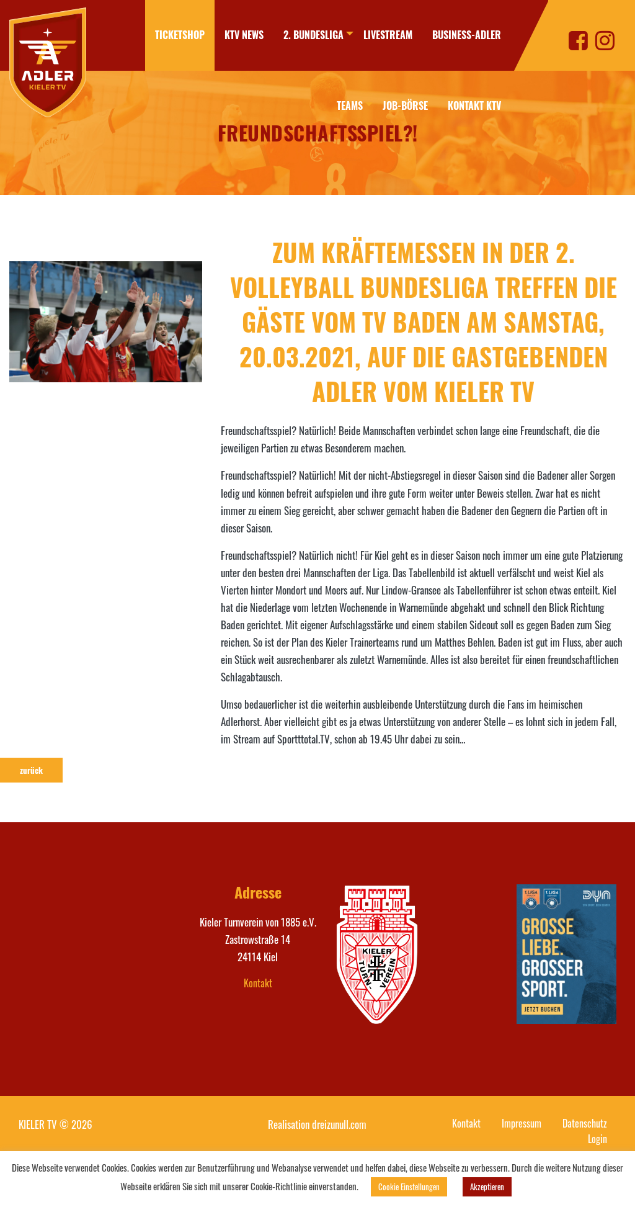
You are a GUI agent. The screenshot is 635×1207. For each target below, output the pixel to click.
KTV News (234, 34)
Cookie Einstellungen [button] (409, 1186)
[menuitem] (170, 35)
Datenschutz (584, 1123)
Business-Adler (466, 34)
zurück (31, 770)
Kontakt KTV (474, 105)
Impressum (521, 1123)
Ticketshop (170, 34)
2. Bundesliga (303, 34)
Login (597, 1138)
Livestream (387, 34)
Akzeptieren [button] (487, 1186)
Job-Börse (405, 105)
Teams (340, 105)
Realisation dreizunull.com (317, 1124)
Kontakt (258, 983)
